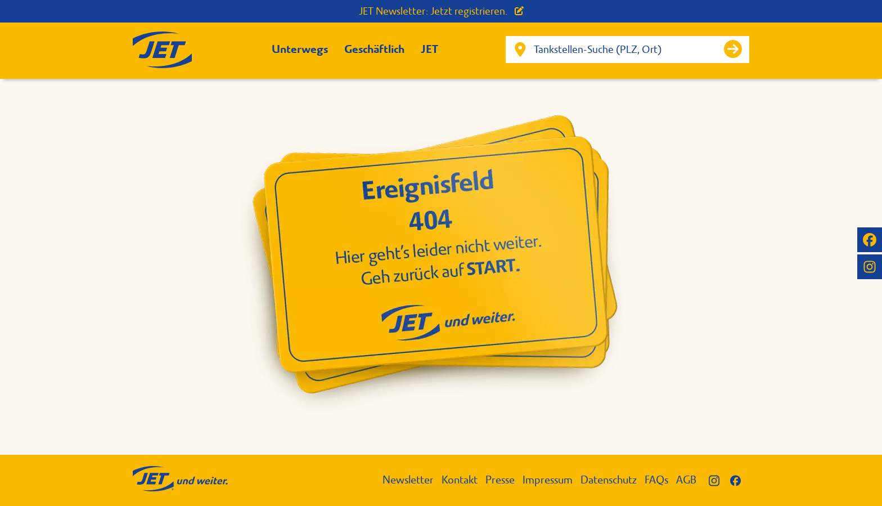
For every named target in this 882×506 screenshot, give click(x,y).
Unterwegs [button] (300, 49)
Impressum (548, 480)
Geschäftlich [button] (374, 49)
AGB (686, 480)
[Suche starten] (733, 49)
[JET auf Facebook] (869, 239)
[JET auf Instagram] (869, 266)
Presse (500, 480)
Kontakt (460, 480)
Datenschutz (608, 480)
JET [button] (429, 49)
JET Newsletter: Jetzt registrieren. (441, 11)
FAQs (656, 480)
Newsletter (408, 480)
